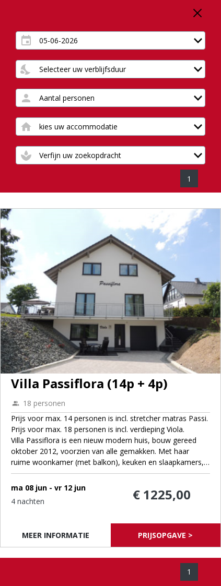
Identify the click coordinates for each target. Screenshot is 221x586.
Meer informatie (55, 535)
